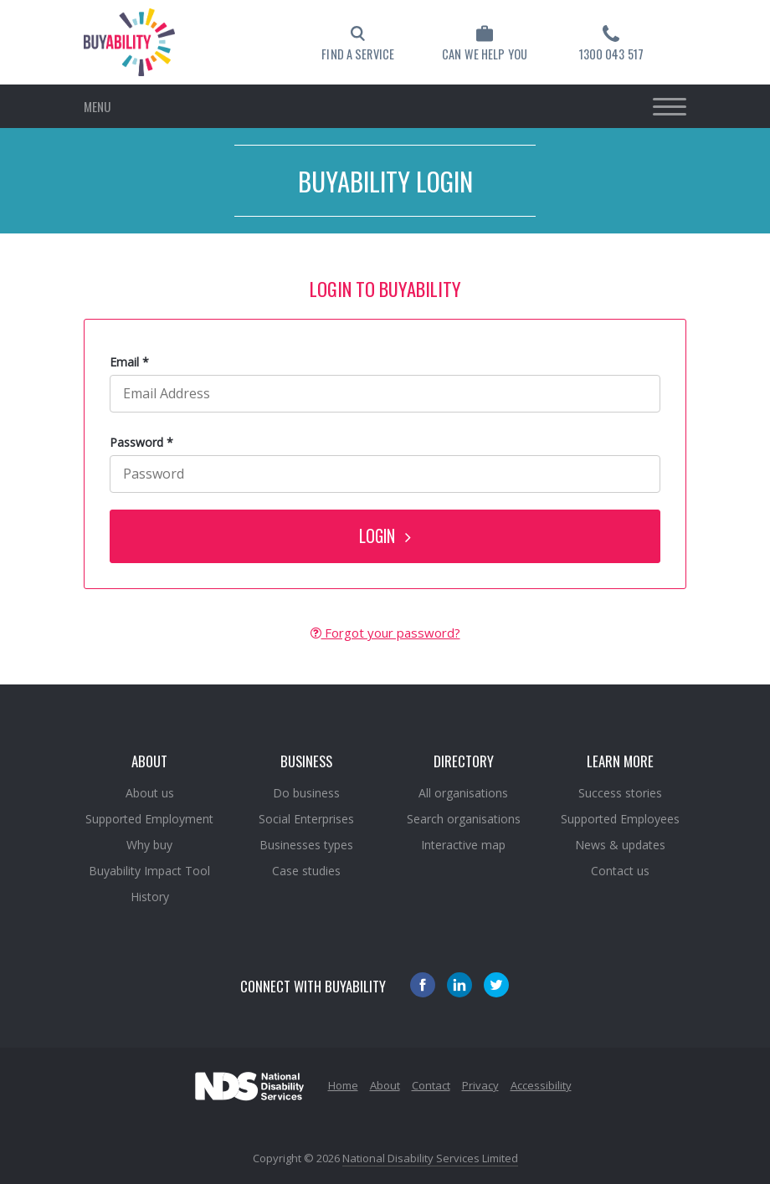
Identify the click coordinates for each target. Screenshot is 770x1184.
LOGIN (385, 536)
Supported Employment (149, 819)
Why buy (149, 845)
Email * (129, 362)
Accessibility (541, 1085)
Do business (306, 793)
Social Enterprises (306, 819)
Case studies (306, 871)
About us (150, 793)
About (385, 1085)
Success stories (620, 793)
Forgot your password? (385, 632)
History (150, 897)
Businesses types (306, 845)
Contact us (620, 871)
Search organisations (464, 819)
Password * (141, 442)
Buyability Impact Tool (149, 871)
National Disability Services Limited (430, 1158)
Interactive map (463, 845)
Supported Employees (620, 819)
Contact (431, 1085)
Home (343, 1085)
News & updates (620, 845)
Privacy (480, 1085)
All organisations (463, 793)
